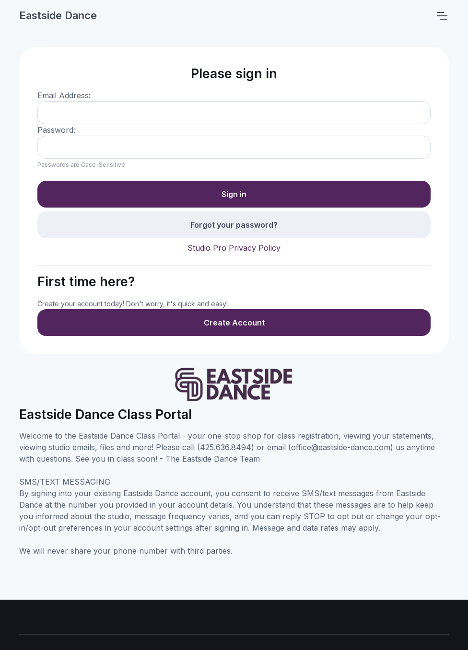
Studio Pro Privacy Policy (234, 248)
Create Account (234, 322)
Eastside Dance (58, 15)
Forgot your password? (234, 225)
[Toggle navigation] (441, 15)
